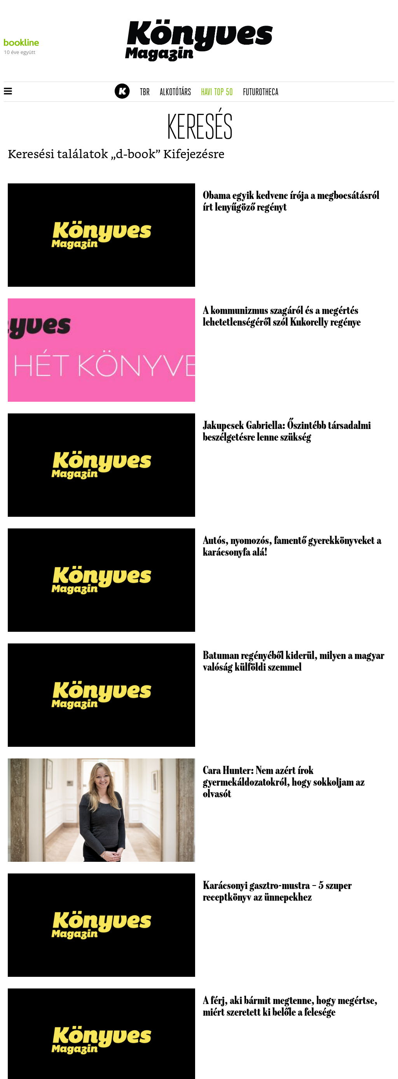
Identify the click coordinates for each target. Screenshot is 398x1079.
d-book (135, 154)
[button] (8, 92)
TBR (147, 92)
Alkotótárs (178, 92)
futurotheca (263, 92)
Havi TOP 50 (219, 92)
